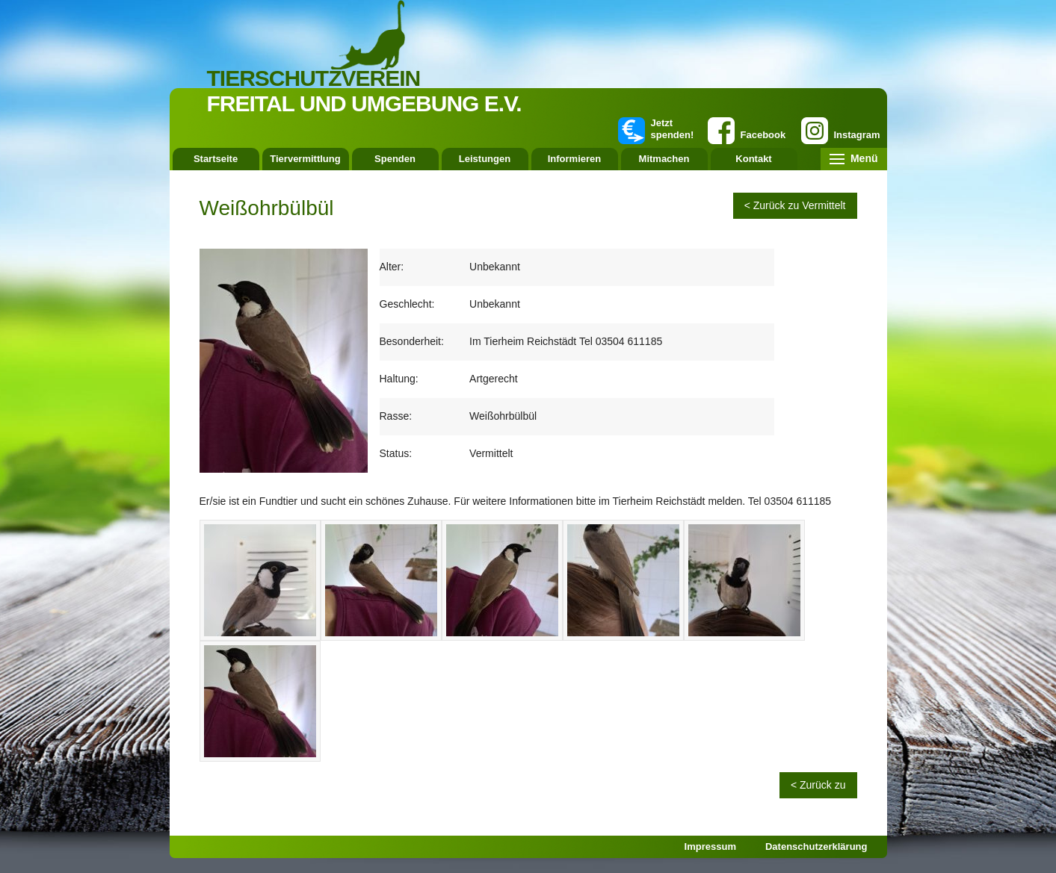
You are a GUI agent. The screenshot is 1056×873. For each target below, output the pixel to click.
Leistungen (484, 158)
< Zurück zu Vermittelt (795, 205)
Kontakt (753, 158)
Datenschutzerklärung (816, 846)
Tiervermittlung (305, 158)
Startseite (216, 158)
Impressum (710, 846)
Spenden (395, 158)
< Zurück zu (818, 785)
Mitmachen (664, 158)
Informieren (575, 158)
